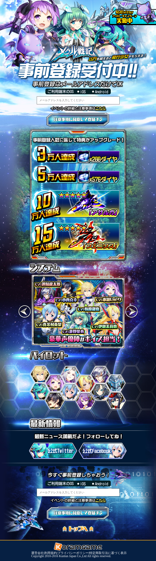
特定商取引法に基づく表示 (108, 553)
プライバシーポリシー (73, 553)
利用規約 (50, 553)
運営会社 (37, 553)
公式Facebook (103, 451)
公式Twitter (53, 451)
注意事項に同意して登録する (77, 120)
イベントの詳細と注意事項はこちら (102, 108)
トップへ (79, 529)
